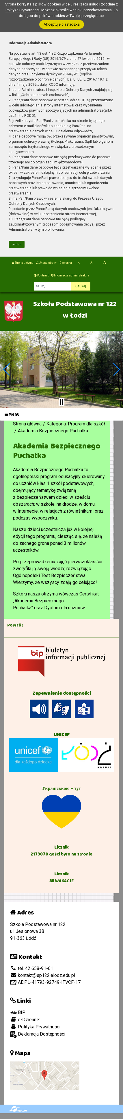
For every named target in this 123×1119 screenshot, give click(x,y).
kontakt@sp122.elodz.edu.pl (42, 975)
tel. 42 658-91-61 (31, 968)
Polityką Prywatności (22, 10)
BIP (17, 1012)
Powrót (15, 625)
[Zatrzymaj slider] (61, 402)
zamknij (16, 244)
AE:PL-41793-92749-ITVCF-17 (45, 982)
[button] (7, 369)
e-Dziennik (25, 1019)
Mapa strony (46, 262)
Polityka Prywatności (35, 1027)
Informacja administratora (70, 275)
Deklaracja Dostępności (37, 1034)
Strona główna (22, 262)
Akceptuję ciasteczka (62, 24)
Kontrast (41, 275)
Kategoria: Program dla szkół (75, 424)
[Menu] (61, 414)
